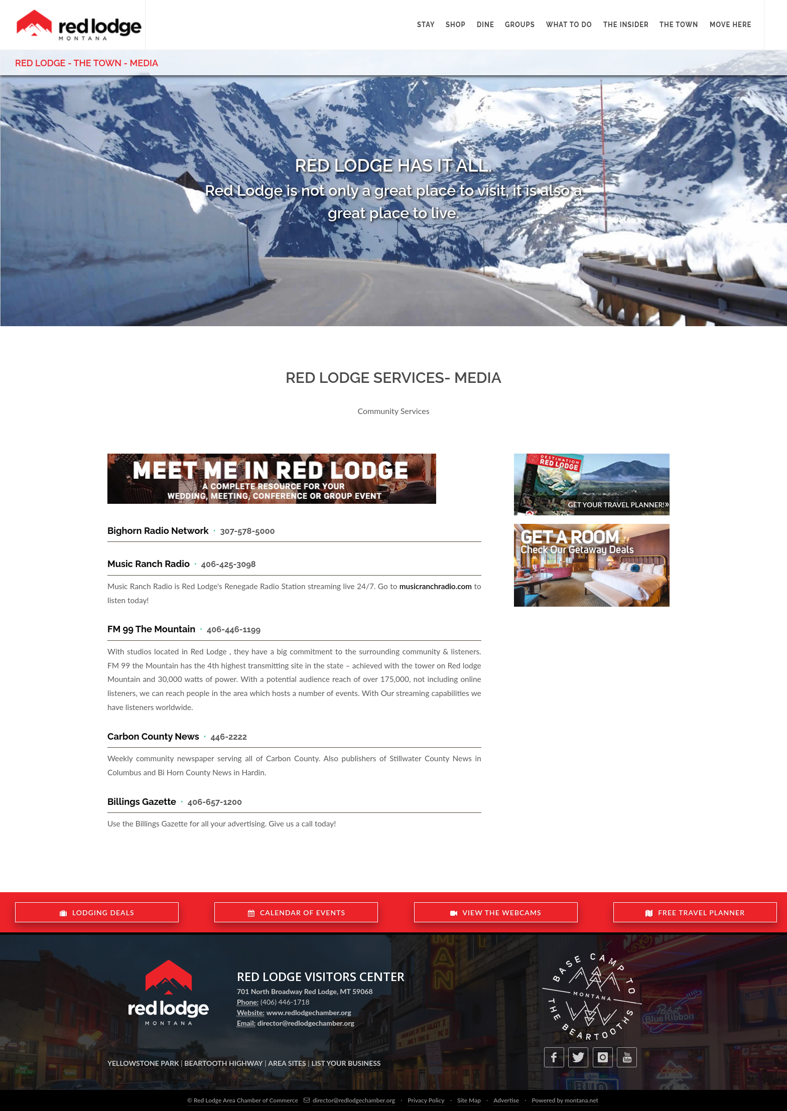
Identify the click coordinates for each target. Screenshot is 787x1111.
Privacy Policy (426, 1100)
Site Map (469, 1100)
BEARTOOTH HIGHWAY (223, 1063)
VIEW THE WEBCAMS (496, 912)
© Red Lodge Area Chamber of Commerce (242, 1100)
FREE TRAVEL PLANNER (695, 912)
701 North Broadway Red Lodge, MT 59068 (305, 991)
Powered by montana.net (565, 1100)
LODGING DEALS (97, 912)
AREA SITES (287, 1063)
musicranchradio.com (436, 586)
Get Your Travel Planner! (618, 503)
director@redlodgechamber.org (305, 1023)
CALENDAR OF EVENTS (296, 912)
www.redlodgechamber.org (309, 1012)
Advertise (506, 1100)
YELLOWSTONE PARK (143, 1063)
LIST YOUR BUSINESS (345, 1063)
